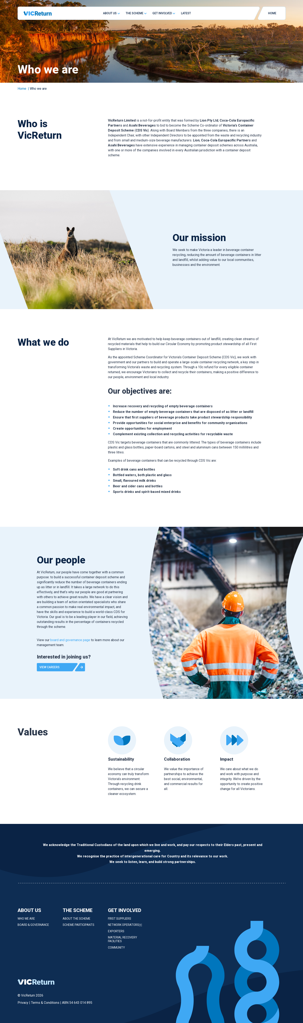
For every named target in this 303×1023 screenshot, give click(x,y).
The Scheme (134, 13)
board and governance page (70, 643)
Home (22, 89)
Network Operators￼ (125, 928)
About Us (110, 13)
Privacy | (24, 1003)
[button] (61, 670)
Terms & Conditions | (46, 1003)
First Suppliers (119, 921)
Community (116, 950)
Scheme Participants (78, 928)
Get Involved (162, 13)
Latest (186, 13)
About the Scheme (76, 921)
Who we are (26, 921)
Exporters (116, 934)
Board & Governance (33, 928)
